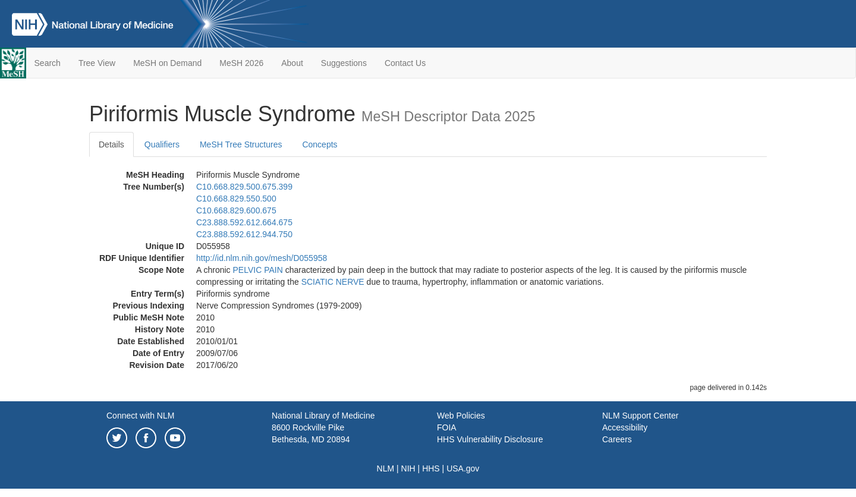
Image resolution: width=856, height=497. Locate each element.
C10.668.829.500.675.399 (244, 186)
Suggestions (344, 63)
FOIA (447, 427)
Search (47, 63)
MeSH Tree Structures (241, 144)
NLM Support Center (640, 415)
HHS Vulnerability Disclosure (490, 439)
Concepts (319, 144)
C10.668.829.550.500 (236, 198)
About (292, 63)
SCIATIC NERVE (332, 282)
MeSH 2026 (241, 63)
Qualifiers (162, 144)
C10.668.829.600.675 (236, 210)
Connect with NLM (140, 415)
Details (111, 144)
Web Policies (461, 415)
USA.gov (462, 468)
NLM (386, 468)
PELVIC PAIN (257, 270)
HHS (431, 468)
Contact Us (405, 63)
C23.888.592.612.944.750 (244, 234)
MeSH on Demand (167, 63)
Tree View (96, 63)
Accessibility (624, 427)
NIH (408, 468)
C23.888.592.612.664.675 (244, 222)
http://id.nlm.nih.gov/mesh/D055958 (261, 258)
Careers (617, 439)
